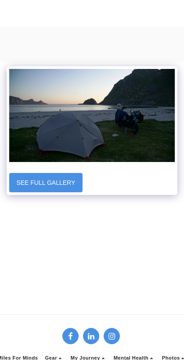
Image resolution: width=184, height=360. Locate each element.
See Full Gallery (45, 182)
